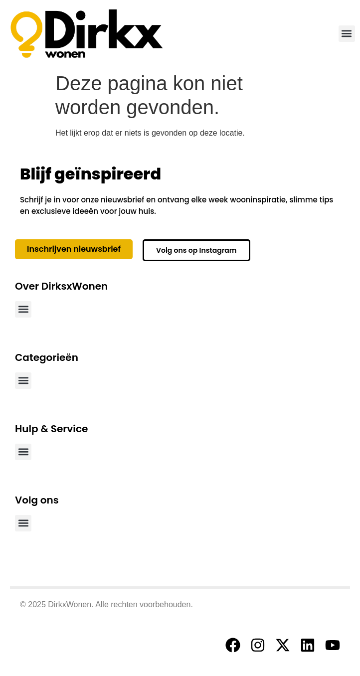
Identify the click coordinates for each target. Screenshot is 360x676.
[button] (347, 33)
